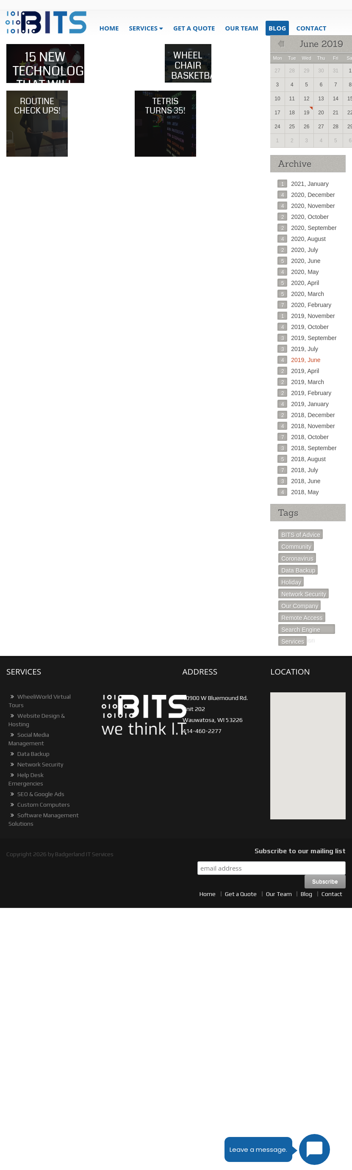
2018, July (297, 470)
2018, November (306, 426)
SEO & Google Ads (36, 794)
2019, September (306, 338)
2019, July (297, 349)
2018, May (298, 492)
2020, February (304, 304)
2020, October (303, 216)
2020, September (306, 227)
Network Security (303, 594)
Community (296, 546)
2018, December (306, 415)
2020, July (297, 249)
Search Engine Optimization (300, 630)
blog (277, 28)
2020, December (306, 194)
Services (143, 28)
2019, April (298, 371)
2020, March (300, 293)
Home (109, 28)
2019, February (304, 393)
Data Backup (298, 570)
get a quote (194, 28)
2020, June (298, 260)
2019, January (303, 404)
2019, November (306, 316)
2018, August (301, 459)
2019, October (303, 327)
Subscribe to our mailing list (300, 851)
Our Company (299, 606)
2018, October (303, 437)
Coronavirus (297, 558)
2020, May (298, 271)
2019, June (298, 360)
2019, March (300, 382)
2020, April (298, 282)
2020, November (306, 205)
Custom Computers (39, 804)
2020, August (301, 238)
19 (306, 113)
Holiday (291, 582)
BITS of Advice (300, 534)
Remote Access (301, 617)
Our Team (241, 28)
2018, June (298, 481)
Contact (311, 28)
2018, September (306, 448)
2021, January (303, 183)
